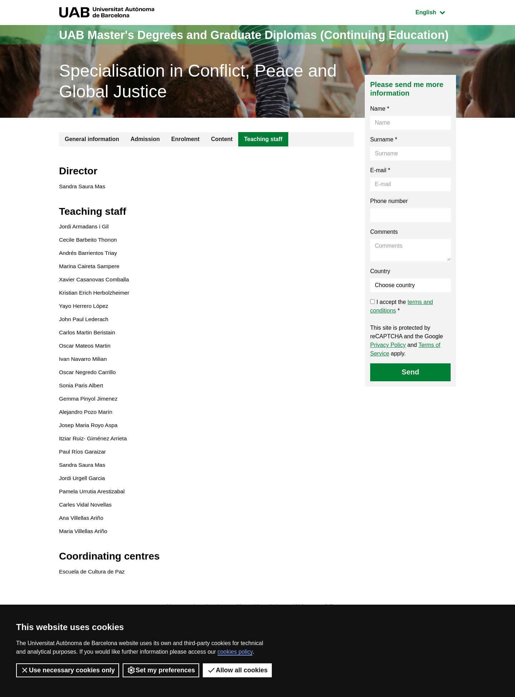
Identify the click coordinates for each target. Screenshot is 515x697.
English (435, 11)
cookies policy (234, 652)
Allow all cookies (237, 670)
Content (221, 158)
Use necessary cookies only (67, 670)
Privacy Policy (388, 364)
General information (92, 158)
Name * (379, 128)
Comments (384, 251)
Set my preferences (161, 670)
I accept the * (401, 325)
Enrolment (185, 158)
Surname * (383, 159)
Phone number (389, 220)
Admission (145, 158)
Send (410, 391)
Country (380, 290)
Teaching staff (263, 158)
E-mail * (380, 190)
